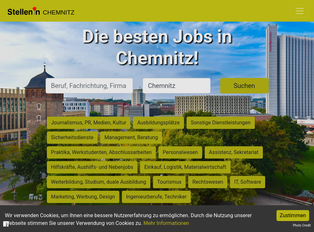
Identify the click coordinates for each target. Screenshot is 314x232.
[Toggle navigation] (300, 11)
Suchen (244, 86)
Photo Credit (302, 225)
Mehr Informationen (166, 223)
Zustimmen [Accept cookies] (293, 215)
